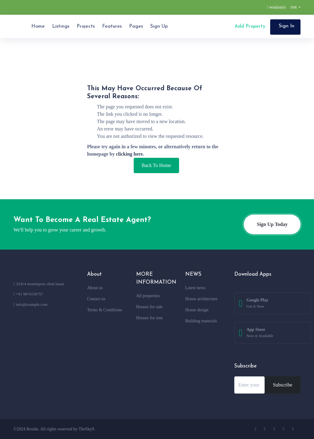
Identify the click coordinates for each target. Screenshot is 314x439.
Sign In (286, 26)
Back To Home (156, 165)
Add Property (249, 26)
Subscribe (282, 384)
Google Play (258, 303)
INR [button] (294, 7)
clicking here (129, 154)
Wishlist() (276, 7)
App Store (260, 333)
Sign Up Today (272, 224)
